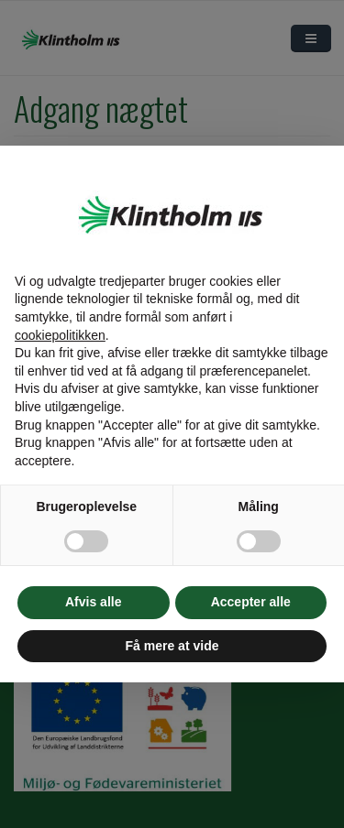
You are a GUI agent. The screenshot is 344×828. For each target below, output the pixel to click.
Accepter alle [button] (251, 601)
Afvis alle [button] (93, 601)
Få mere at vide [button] (172, 645)
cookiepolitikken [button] (60, 335)
